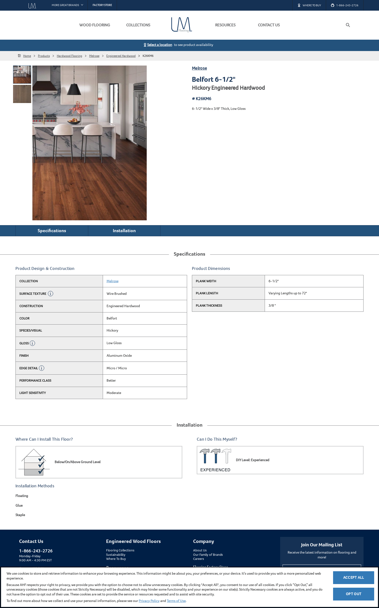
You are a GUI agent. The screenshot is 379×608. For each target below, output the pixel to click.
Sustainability (115, 555)
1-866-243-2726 (35, 551)
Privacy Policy (149, 600)
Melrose (199, 68)
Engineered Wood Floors (133, 541)
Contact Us (31, 541)
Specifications (52, 231)
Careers (198, 559)
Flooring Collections (120, 550)
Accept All (353, 577)
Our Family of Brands (208, 555)
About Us (200, 550)
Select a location (159, 44)
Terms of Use (176, 600)
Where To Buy (116, 559)
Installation (124, 231)
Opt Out (353, 593)
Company (203, 541)
